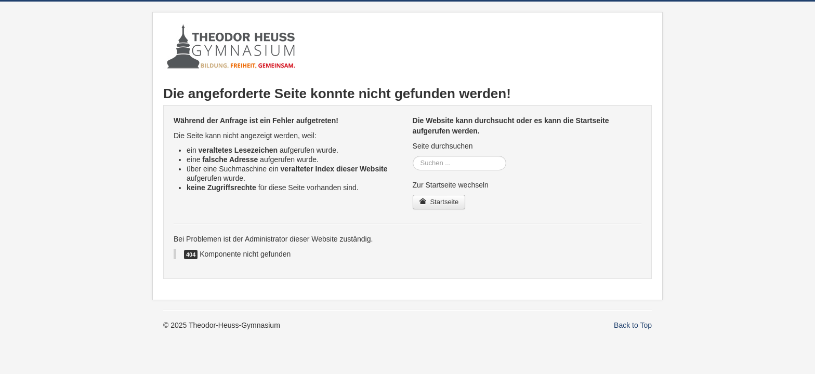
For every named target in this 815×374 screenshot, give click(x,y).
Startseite (439, 202)
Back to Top (633, 325)
